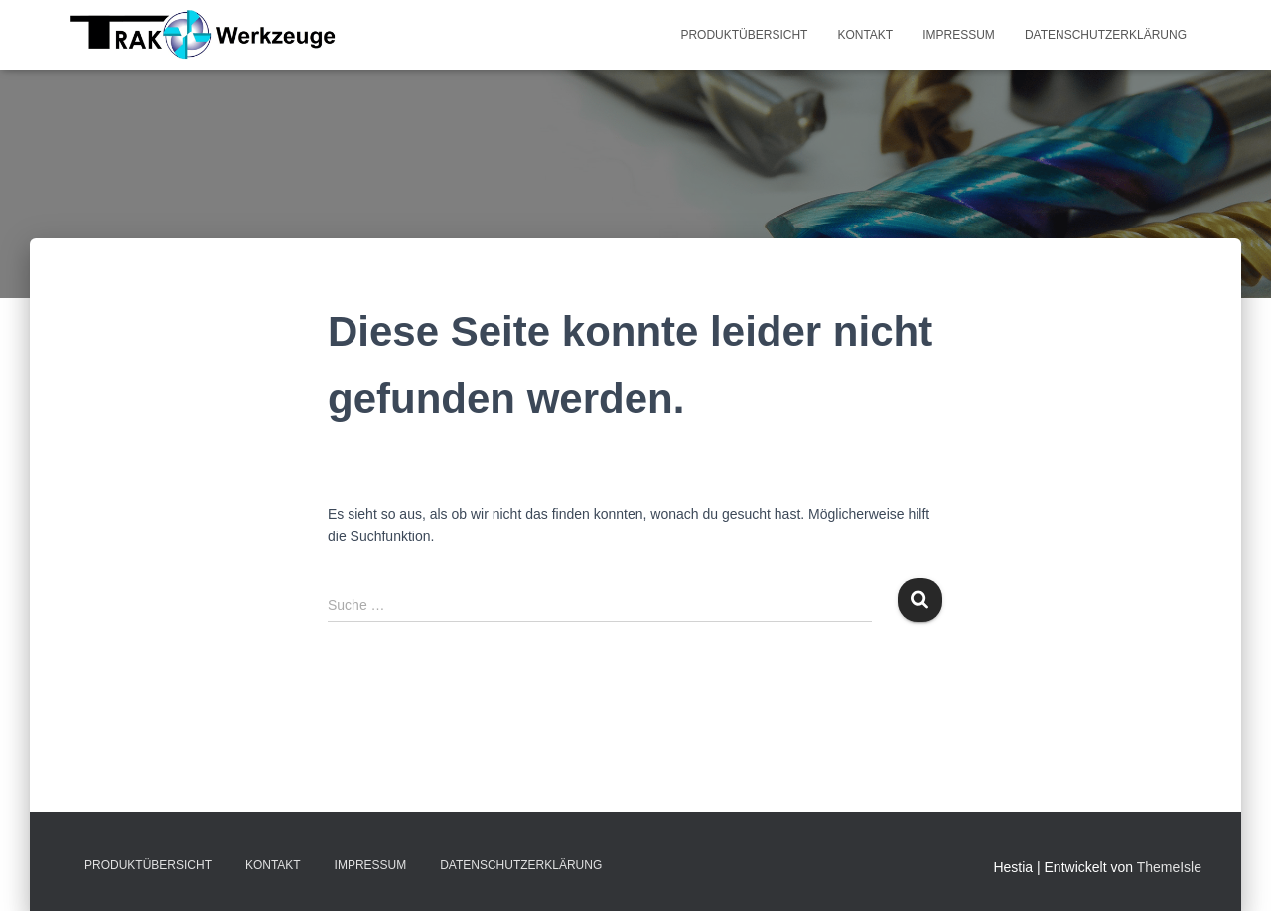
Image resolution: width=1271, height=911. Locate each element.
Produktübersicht (743, 35)
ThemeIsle (1169, 867)
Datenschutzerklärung (1106, 35)
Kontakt (865, 35)
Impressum (958, 35)
